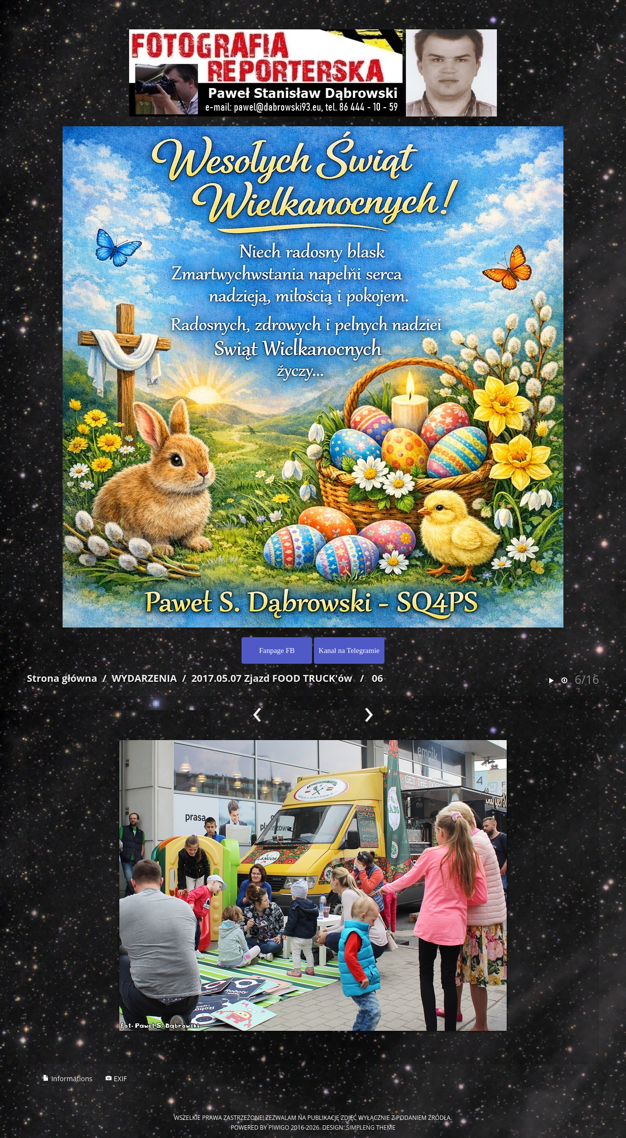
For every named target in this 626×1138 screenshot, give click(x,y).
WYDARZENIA (144, 678)
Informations (67, 1078)
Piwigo (279, 1127)
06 (377, 678)
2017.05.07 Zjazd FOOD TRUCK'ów (271, 678)
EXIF (116, 1078)
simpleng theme (370, 1127)
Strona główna (62, 678)
